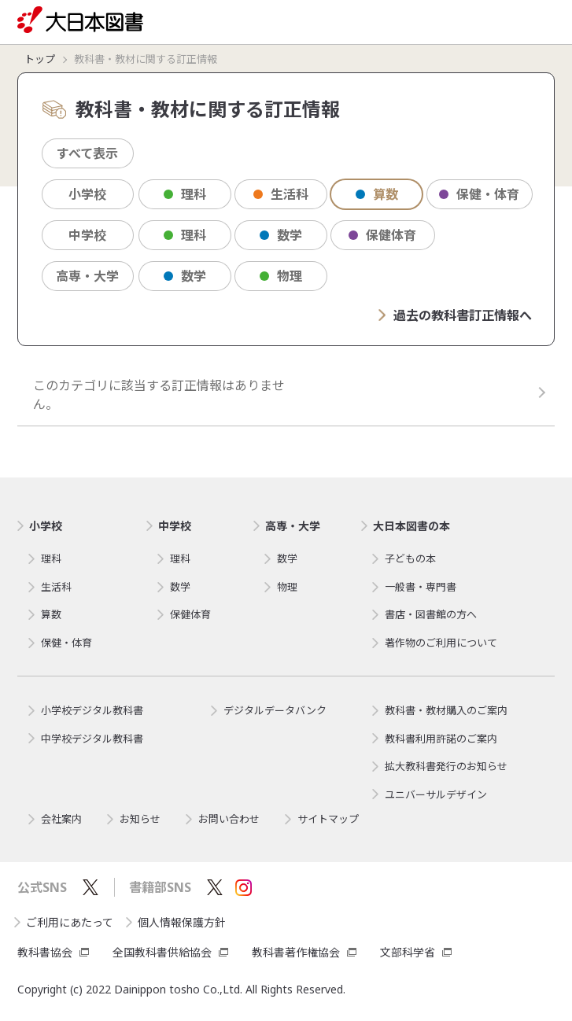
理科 (185, 194)
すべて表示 (87, 153)
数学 (281, 235)
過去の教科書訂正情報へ (455, 315)
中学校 (87, 235)
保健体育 (382, 235)
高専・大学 (87, 276)
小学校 (87, 194)
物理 (281, 276)
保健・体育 (479, 194)
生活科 (280, 194)
